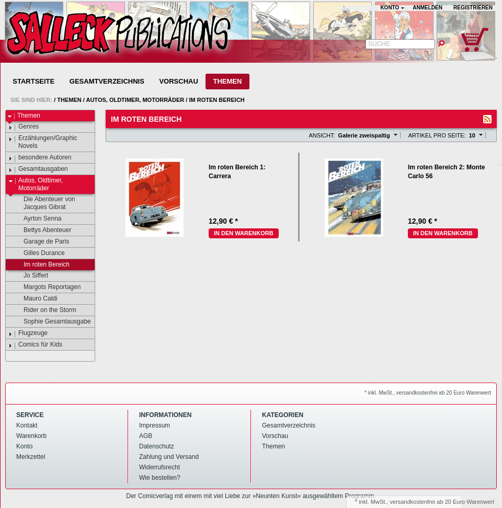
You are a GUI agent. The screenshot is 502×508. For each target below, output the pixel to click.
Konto (24, 446)
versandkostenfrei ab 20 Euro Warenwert (442, 502)
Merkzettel (30, 456)
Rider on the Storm (45, 310)
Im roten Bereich (216, 100)
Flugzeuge (28, 333)
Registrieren (473, 7)
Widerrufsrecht (159, 467)
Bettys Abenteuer (42, 230)
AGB (145, 436)
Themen (227, 81)
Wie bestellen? (159, 477)
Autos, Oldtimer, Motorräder (135, 100)
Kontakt (27, 425)
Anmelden (427, 7)
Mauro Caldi (36, 299)
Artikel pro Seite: (437, 135)
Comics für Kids (35, 345)
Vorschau (178, 81)
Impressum (154, 425)
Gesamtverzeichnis (107, 81)
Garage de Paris (41, 242)
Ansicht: (322, 135)
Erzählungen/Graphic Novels (42, 141)
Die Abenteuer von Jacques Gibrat (44, 203)
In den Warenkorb (243, 233)
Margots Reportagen (47, 287)
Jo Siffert (31, 276)
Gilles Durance (39, 253)
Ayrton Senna (38, 219)
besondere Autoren (39, 158)
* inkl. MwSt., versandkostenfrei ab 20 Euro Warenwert (427, 393)
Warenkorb (31, 436)
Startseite (33, 81)
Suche (379, 44)
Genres (23, 127)
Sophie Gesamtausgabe (52, 322)
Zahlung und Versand (169, 456)
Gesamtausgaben (38, 169)
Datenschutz (156, 446)
